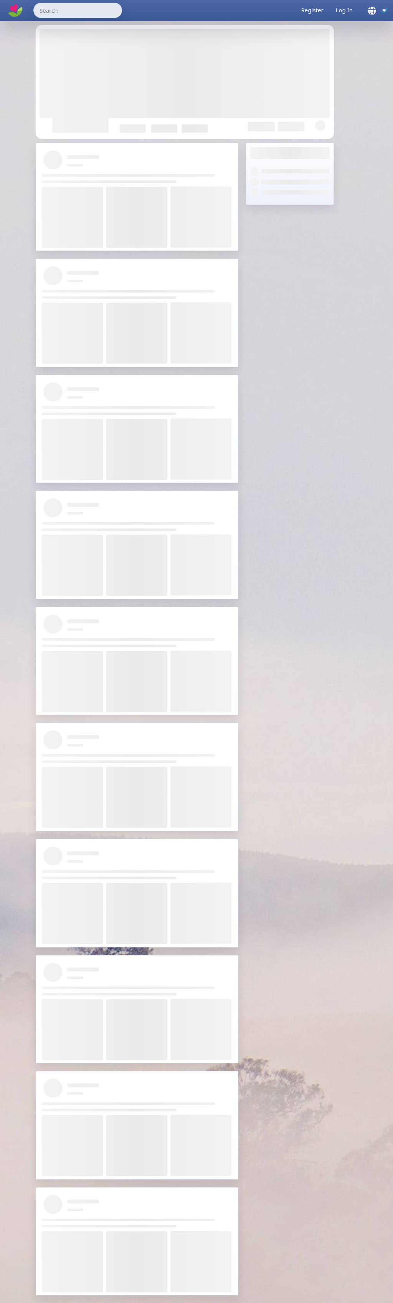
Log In (344, 10)
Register (312, 10)
